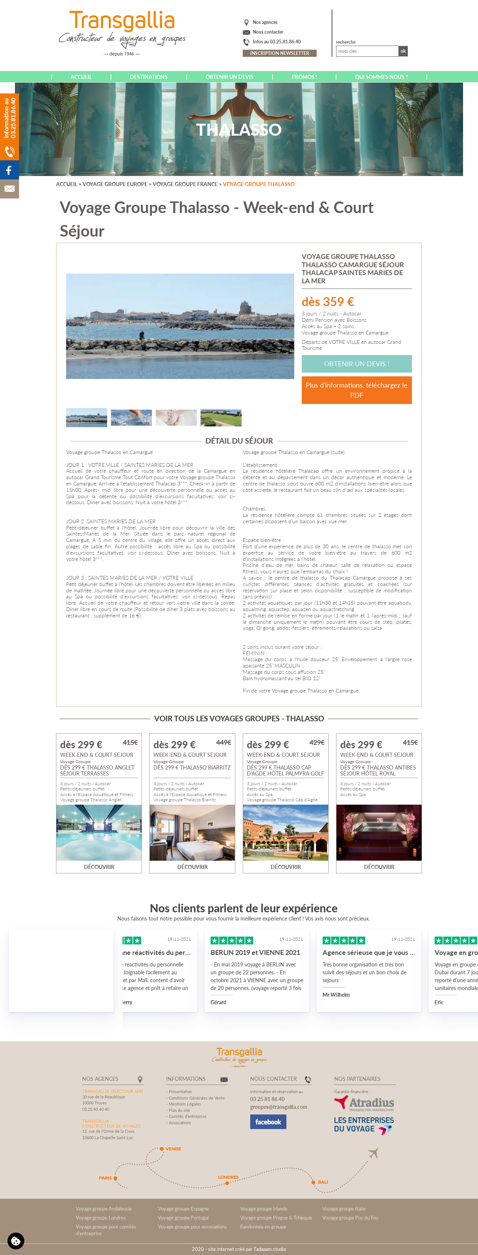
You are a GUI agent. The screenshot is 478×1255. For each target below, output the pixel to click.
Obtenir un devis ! (356, 364)
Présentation (180, 1091)
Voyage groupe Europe (115, 184)
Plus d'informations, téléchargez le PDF (356, 390)
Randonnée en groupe (263, 1227)
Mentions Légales (185, 1103)
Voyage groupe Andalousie (104, 1209)
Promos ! (304, 77)
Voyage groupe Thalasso (259, 184)
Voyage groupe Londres (101, 1218)
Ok (403, 51)
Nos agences (265, 22)
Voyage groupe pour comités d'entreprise (106, 1230)
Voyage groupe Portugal (183, 1218)
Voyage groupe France (185, 184)
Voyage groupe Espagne (183, 1209)
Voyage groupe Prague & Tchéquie (276, 1218)
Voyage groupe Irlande (264, 1209)
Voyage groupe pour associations (192, 1227)
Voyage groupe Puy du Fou (350, 1218)
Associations (180, 1122)
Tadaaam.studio (270, 1249)
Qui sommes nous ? (381, 77)
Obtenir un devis (230, 77)
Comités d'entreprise (188, 1116)
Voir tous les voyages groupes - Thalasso (239, 718)
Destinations (149, 77)
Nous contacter (268, 32)
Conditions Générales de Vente (197, 1097)
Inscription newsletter (279, 53)
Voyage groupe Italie (344, 1209)
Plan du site (179, 1110)
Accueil (81, 77)
